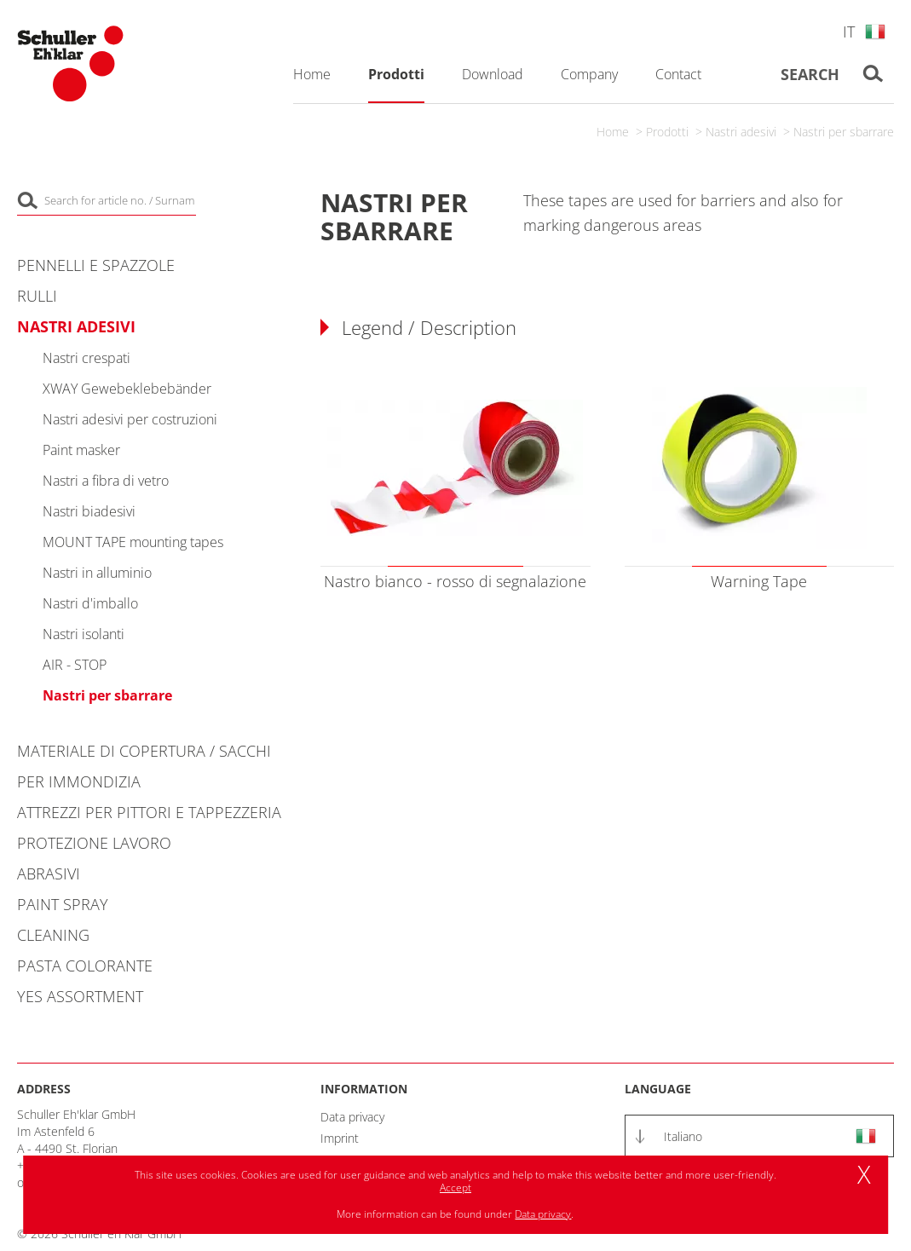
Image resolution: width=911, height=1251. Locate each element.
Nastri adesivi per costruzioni (130, 419)
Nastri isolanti (83, 634)
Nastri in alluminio (97, 572)
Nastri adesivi (741, 132)
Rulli (37, 295)
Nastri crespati (86, 358)
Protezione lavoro (94, 843)
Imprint (339, 1138)
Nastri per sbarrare (843, 132)
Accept (455, 1187)
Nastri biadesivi (89, 511)
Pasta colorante (85, 965)
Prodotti (667, 132)
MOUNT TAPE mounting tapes (133, 542)
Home (613, 132)
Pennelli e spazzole (96, 265)
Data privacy (352, 1117)
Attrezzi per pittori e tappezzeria (149, 812)
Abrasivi (48, 873)
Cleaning (53, 935)
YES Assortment (80, 996)
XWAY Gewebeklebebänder (127, 388)
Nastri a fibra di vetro (106, 480)
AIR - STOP (75, 664)
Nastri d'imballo (90, 603)
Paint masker (81, 450)
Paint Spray (62, 904)
